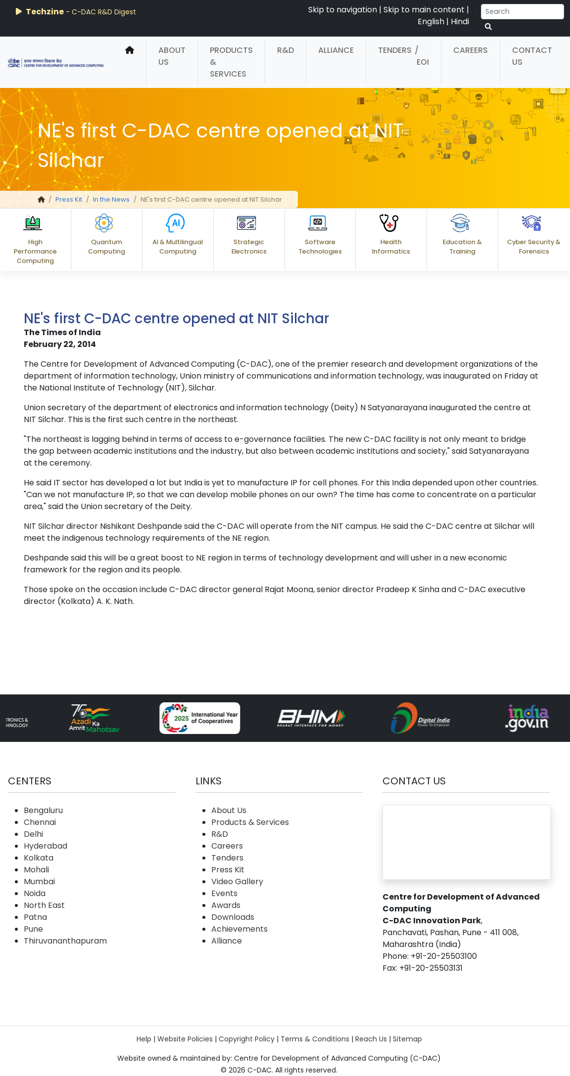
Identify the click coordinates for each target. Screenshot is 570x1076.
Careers (470, 50)
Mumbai (39, 881)
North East (44, 905)
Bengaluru (43, 810)
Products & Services (231, 62)
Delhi (33, 834)
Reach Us (371, 1039)
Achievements (239, 929)
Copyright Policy (247, 1039)
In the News (111, 199)
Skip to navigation (342, 9)
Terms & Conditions (315, 1039)
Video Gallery (237, 881)
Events (224, 893)
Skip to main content (424, 9)
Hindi (460, 21)
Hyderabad (45, 846)
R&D (285, 50)
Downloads (232, 917)
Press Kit (68, 199)
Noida (35, 893)
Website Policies (185, 1039)
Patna (35, 917)
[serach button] (488, 27)
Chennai (40, 822)
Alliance (336, 50)
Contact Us (532, 56)
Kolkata (38, 857)
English (431, 21)
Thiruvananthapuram (65, 941)
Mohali (36, 869)
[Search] (522, 11)
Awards (225, 905)
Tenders (395, 50)
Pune (33, 929)
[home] (129, 62)
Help (144, 1039)
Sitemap (407, 1039)
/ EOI (422, 56)
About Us (172, 56)
